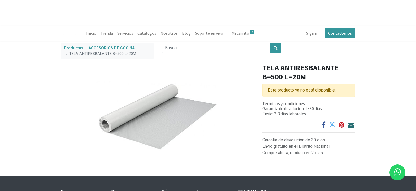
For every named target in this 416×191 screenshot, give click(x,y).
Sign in (312, 33)
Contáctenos (340, 33)
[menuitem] (91, 33)
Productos (73, 48)
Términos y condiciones (283, 103)
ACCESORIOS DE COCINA (112, 48)
